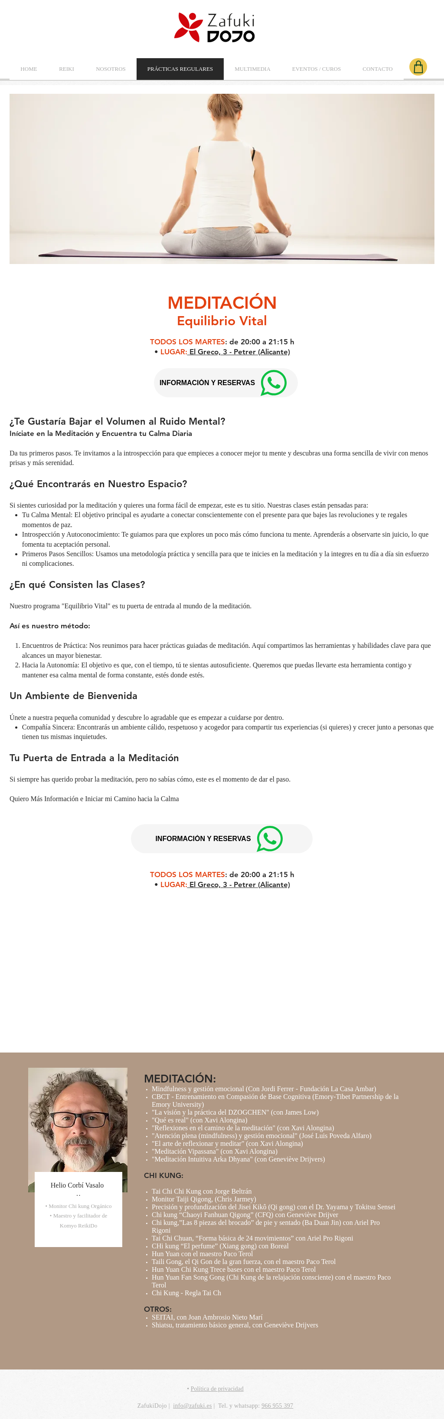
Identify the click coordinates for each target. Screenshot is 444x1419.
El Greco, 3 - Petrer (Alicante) (238, 351)
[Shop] (418, 67)
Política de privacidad (217, 1389)
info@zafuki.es (192, 1405)
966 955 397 (277, 1405)
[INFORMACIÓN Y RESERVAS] (222, 838)
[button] (66, 69)
